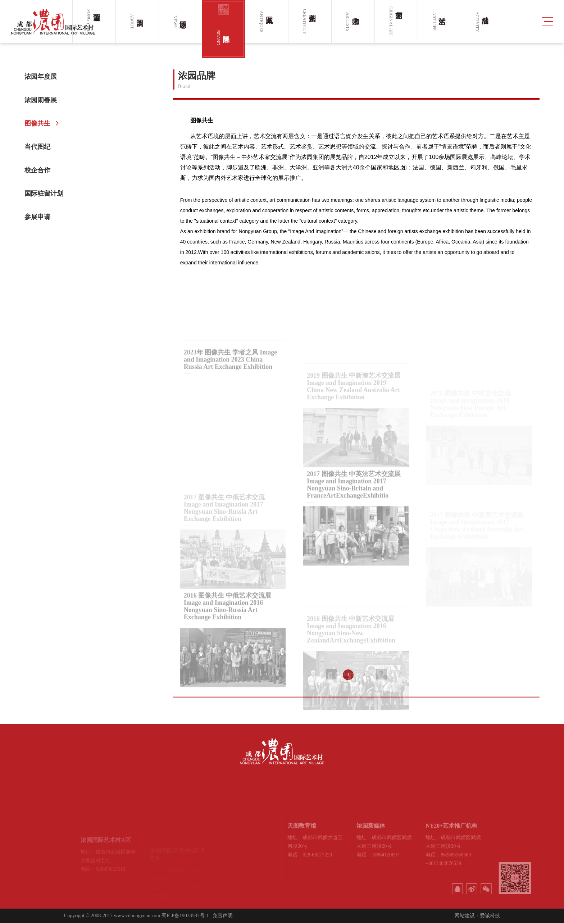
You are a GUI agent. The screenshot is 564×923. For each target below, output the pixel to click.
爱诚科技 (490, 915)
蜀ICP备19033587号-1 (185, 915)
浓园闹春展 (43, 100)
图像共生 (40, 123)
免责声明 (223, 915)
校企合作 (40, 170)
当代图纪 (40, 146)
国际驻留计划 (46, 193)
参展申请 (40, 216)
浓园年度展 (43, 76)
